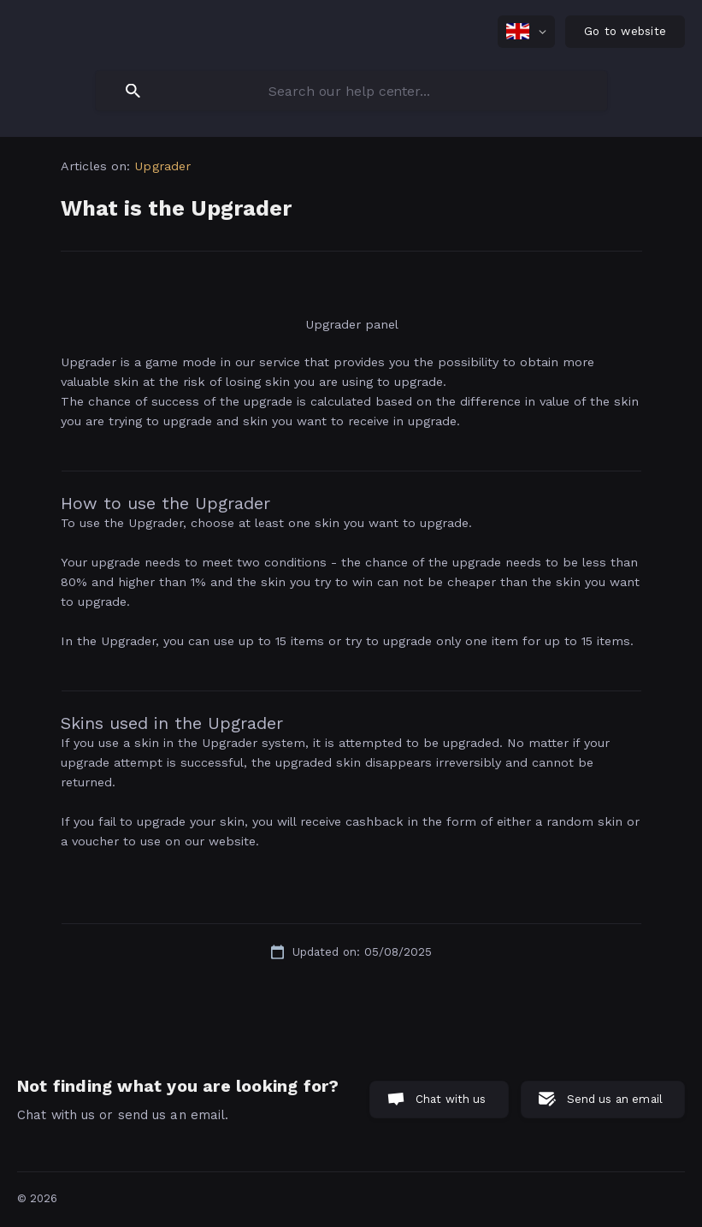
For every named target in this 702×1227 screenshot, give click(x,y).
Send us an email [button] (615, 1099)
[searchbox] (351, 90)
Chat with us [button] (451, 1099)
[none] (526, 31)
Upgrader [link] (162, 166)
